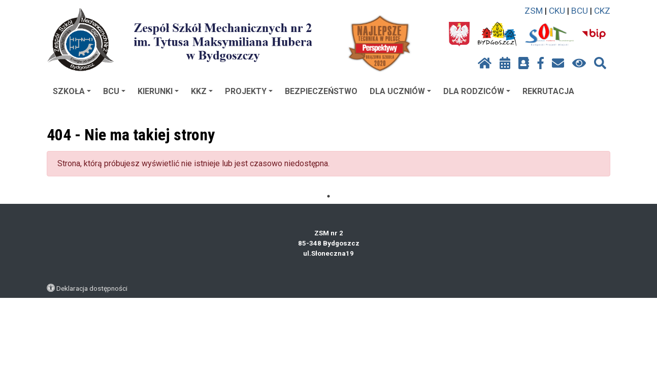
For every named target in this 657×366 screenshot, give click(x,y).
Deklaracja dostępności (91, 288)
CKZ (602, 11)
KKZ (202, 91)
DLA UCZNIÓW (400, 91)
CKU (557, 11)
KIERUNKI (158, 91)
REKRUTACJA (548, 91)
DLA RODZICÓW (476, 91)
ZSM (533, 11)
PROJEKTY (249, 91)
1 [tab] (328, 196)
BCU (579, 11)
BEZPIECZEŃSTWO (321, 91)
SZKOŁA (72, 91)
